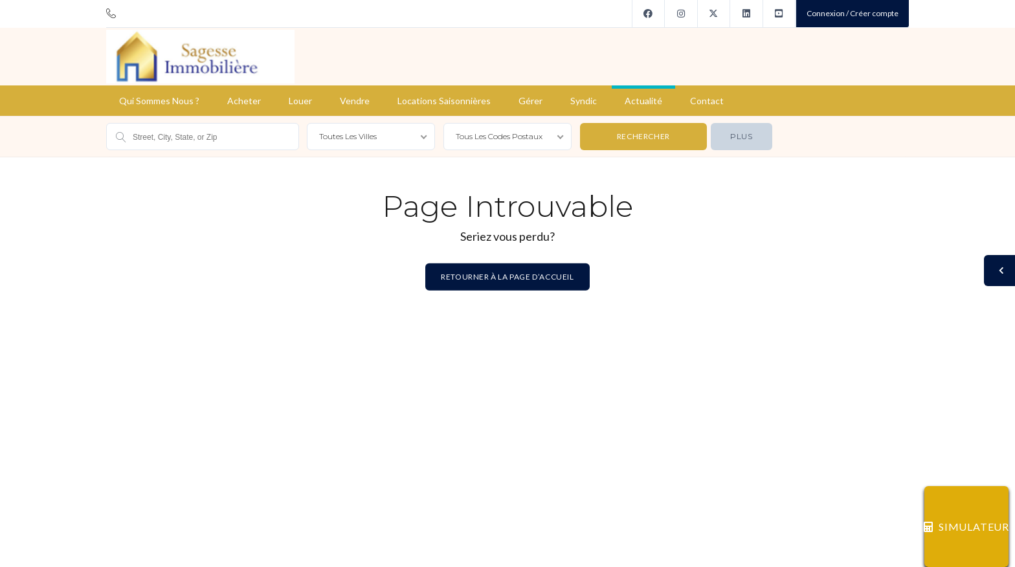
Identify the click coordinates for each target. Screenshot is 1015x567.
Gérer (530, 100)
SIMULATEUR (966, 526)
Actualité (643, 100)
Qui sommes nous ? (159, 100)
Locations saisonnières (444, 100)
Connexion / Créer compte (852, 13)
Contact (707, 100)
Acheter (244, 100)
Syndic (583, 100)
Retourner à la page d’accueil (507, 276)
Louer (300, 100)
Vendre (355, 100)
